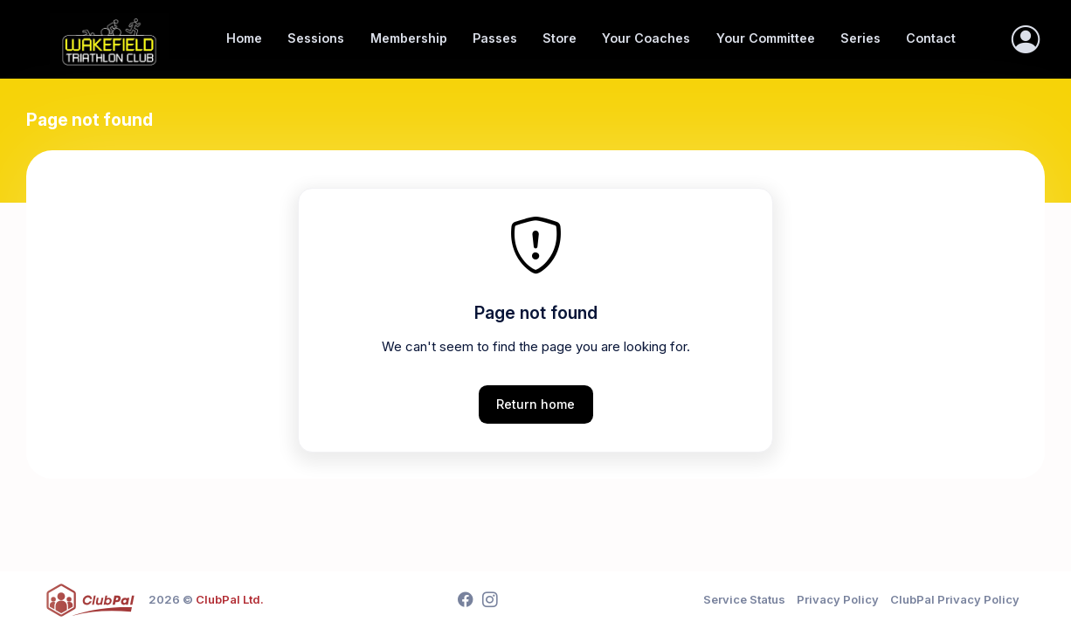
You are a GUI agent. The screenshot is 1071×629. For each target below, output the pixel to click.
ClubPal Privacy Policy (954, 599)
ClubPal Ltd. (230, 599)
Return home (535, 404)
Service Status (744, 599)
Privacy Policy (838, 599)
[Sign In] (1025, 39)
